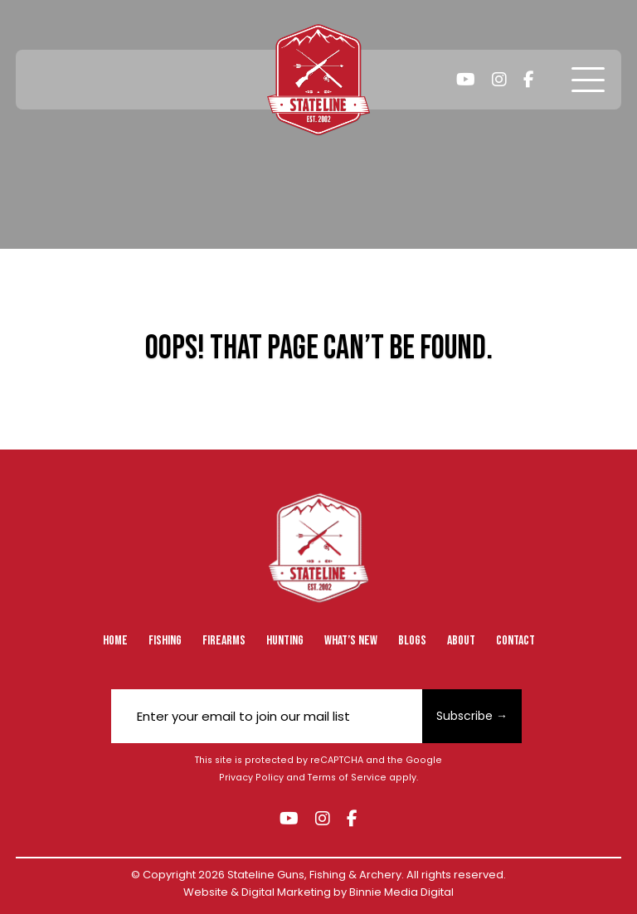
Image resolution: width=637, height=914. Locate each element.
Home (115, 641)
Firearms (224, 641)
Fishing (165, 641)
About (461, 641)
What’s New (350, 641)
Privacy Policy (251, 777)
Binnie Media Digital (401, 892)
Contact (515, 641)
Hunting (285, 641)
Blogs (412, 641)
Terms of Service (347, 777)
